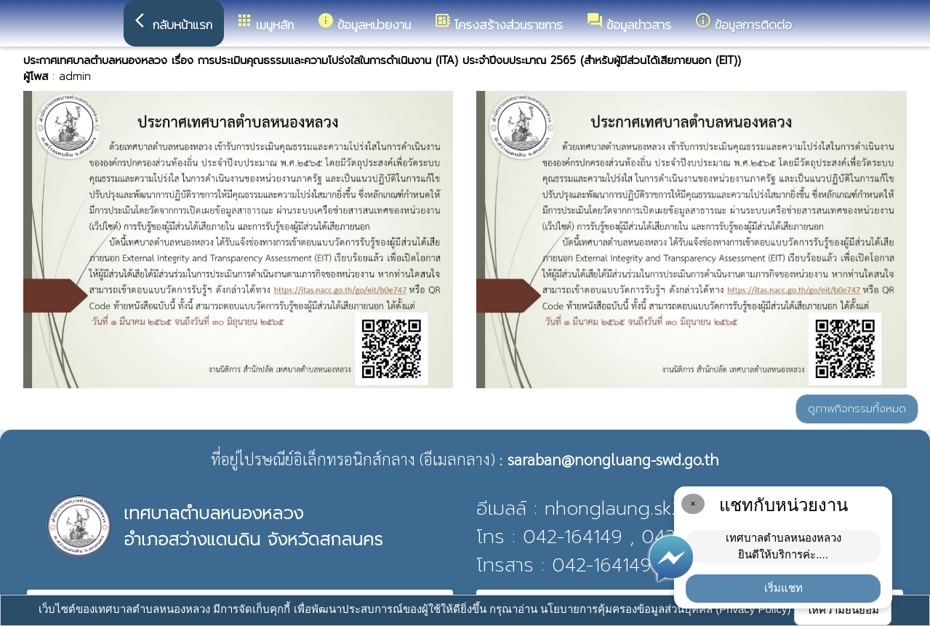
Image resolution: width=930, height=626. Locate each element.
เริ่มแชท (783, 588)
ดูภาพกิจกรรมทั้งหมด (857, 409)
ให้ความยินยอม (842, 609)
